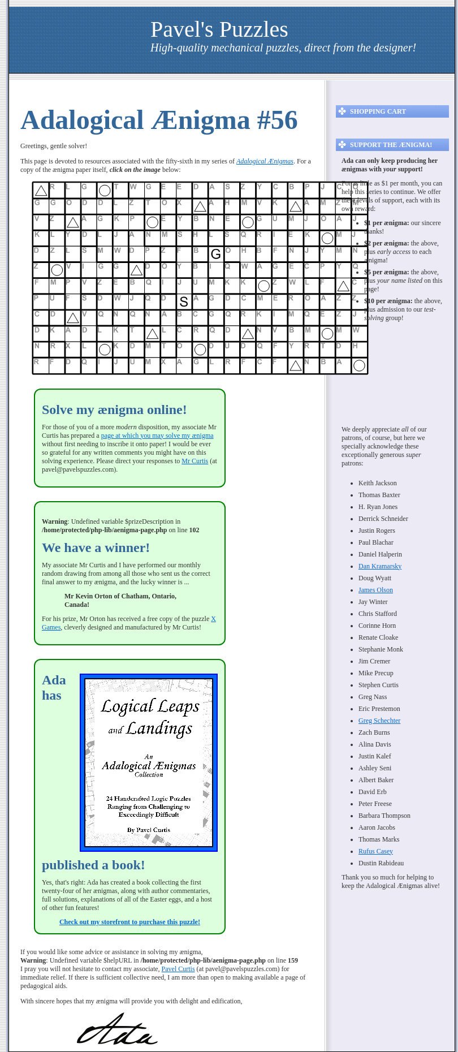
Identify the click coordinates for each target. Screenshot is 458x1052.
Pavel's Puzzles (219, 29)
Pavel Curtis (178, 969)
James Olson (375, 590)
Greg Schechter (379, 721)
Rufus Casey (375, 851)
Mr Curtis (195, 461)
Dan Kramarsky (379, 566)
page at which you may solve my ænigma (157, 435)
